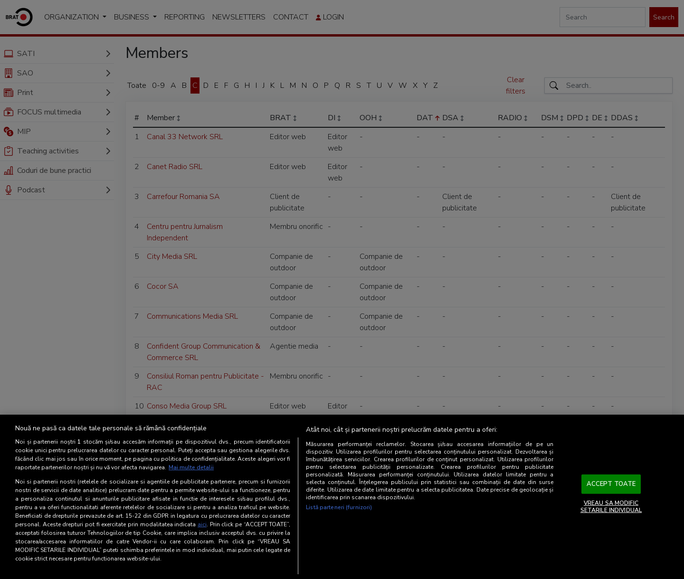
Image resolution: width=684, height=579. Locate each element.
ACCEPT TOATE (611, 484)
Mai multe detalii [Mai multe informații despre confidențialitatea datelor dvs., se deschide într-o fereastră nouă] (191, 467)
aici (202, 524)
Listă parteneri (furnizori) (339, 507)
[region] (342, 497)
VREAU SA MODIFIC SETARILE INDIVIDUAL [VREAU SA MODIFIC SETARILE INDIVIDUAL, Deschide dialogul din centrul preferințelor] (611, 506)
